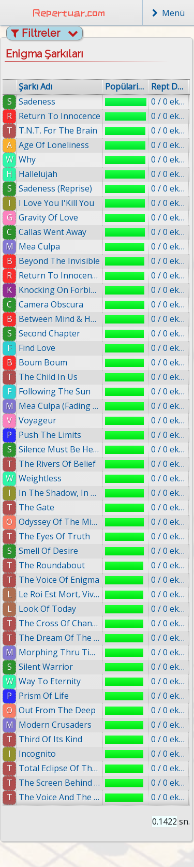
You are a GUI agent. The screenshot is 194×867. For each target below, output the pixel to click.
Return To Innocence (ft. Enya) (59, 275)
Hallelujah (38, 174)
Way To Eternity (53, 681)
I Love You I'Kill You (56, 203)
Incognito (42, 753)
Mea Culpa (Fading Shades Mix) (59, 406)
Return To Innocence (59, 116)
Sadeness (37, 101)
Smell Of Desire (48, 550)
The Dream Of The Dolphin (60, 637)
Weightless (40, 478)
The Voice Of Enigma (59, 579)
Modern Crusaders (58, 724)
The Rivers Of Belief (57, 463)
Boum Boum (43, 362)
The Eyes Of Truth (54, 536)
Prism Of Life (47, 695)
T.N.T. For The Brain (58, 130)
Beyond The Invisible (59, 261)
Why (27, 159)
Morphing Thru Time (59, 652)
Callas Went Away (52, 232)
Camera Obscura (51, 304)
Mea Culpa (39, 246)
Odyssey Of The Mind (59, 521)
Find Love (37, 348)
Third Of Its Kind (54, 739)
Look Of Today (47, 608)
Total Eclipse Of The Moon (63, 768)
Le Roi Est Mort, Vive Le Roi (59, 594)
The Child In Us (48, 377)
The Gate (36, 507)
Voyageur (37, 420)
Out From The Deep (60, 710)
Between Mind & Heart (59, 319)
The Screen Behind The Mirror (64, 782)
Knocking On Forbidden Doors (59, 290)
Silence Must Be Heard (59, 449)
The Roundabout (52, 565)
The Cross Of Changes (59, 623)
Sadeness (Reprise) (55, 188)
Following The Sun (55, 391)
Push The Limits (50, 434)
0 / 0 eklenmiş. (168, 101)
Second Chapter (49, 333)
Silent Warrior (48, 666)
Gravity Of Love (48, 217)
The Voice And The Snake (64, 797)
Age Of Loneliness (54, 145)
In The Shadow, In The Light (59, 492)
